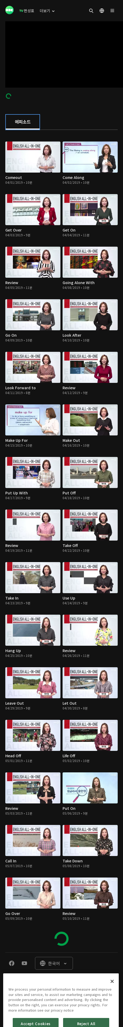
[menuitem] (27, 11)
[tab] (22, 122)
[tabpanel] (61, 541)
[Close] (112, 992)
